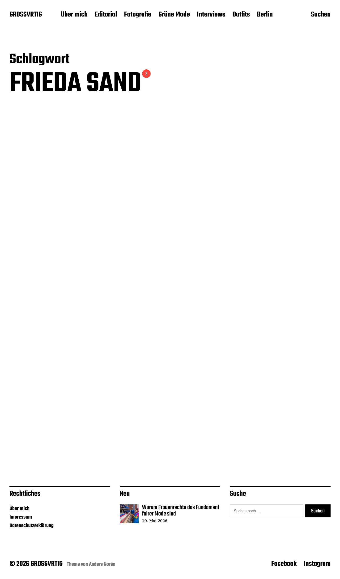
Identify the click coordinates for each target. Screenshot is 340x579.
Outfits (241, 15)
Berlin (265, 15)
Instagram (317, 563)
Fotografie (137, 15)
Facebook (284, 563)
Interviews (211, 15)
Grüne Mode (174, 15)
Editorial (106, 15)
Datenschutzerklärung (31, 526)
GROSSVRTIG (25, 15)
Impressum (20, 517)
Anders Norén (102, 564)
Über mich (74, 15)
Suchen (321, 15)
